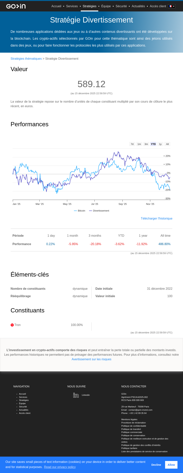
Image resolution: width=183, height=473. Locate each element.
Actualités (138, 6)
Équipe (106, 6)
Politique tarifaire (129, 448)
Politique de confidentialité (133, 426)
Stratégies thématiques (26, 58)
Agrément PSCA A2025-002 (134, 397)
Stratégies (89, 6)
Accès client (158, 6)
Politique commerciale (131, 432)
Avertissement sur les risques (91, 359)
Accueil (56, 6)
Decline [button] (156, 464)
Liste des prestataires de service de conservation (144, 451)
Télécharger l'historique (157, 218)
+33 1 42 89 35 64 (138, 413)
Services (72, 6)
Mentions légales (129, 419)
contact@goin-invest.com (141, 410)
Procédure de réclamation (133, 423)
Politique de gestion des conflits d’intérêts (140, 445)
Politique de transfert (131, 429)
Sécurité (121, 6)
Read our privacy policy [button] (60, 467)
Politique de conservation (133, 435)
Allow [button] (171, 464)
